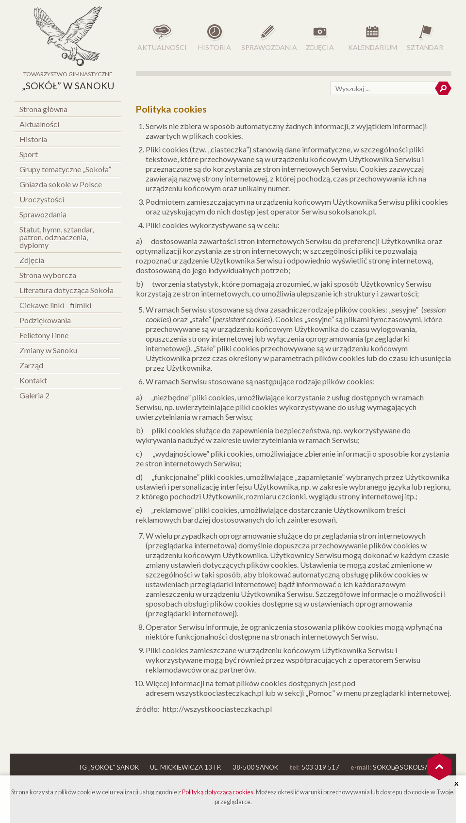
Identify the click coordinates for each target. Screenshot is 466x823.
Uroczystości (41, 199)
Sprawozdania (43, 214)
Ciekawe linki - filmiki (55, 305)
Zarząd (31, 365)
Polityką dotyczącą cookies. (218, 792)
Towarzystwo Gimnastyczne (68, 82)
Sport (28, 154)
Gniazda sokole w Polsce (60, 184)
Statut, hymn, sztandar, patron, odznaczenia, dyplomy (56, 237)
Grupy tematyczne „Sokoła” (65, 169)
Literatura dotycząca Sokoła (66, 290)
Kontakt (33, 380)
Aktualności (39, 124)
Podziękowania (45, 320)
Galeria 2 (34, 395)
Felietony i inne (43, 335)
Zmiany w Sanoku (48, 350)
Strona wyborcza (47, 275)
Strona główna (43, 109)
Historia (33, 139)
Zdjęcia (31, 259)
